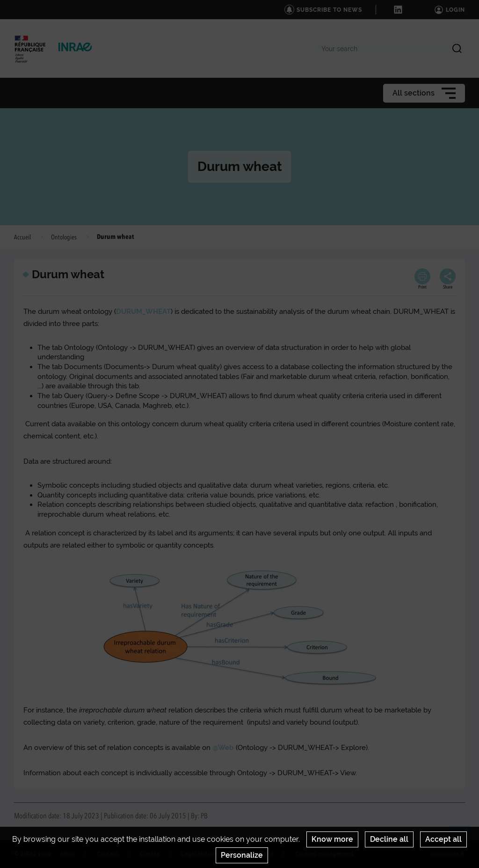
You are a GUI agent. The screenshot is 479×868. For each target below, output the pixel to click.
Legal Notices (199, 854)
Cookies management (324, 854)
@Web (223, 747)
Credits (150, 854)
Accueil (22, 237)
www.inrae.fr (448, 854)
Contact (107, 854)
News (67, 854)
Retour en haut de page (463, 840)
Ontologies (64, 237)
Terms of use (257, 854)
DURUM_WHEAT (143, 311)
